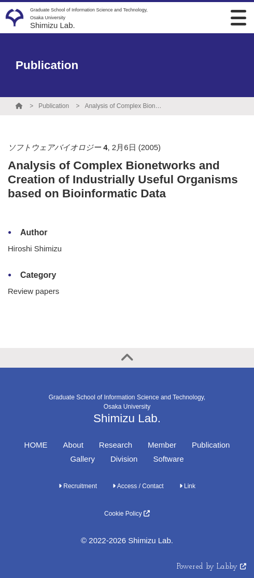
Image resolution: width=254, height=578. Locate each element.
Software (168, 458)
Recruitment (78, 486)
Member (162, 444)
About (73, 444)
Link (187, 486)
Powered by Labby (211, 567)
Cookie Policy (127, 513)
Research (115, 444)
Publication (53, 106)
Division (124, 458)
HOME (36, 444)
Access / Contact (138, 486)
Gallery (82, 458)
